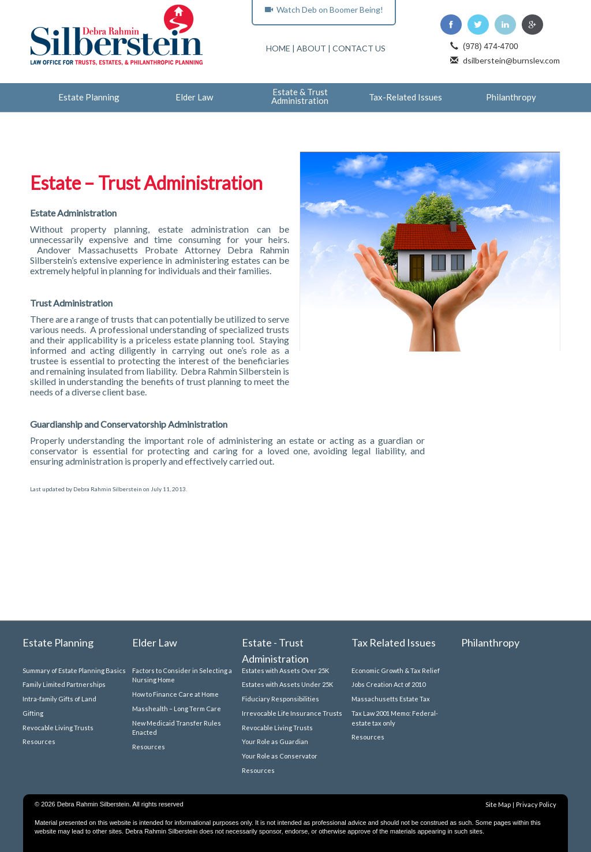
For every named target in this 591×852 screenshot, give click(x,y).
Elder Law (194, 97)
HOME (278, 48)
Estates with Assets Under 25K (287, 684)
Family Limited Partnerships (64, 684)
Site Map (498, 804)
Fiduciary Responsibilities (280, 698)
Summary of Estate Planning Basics (74, 670)
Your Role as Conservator (279, 756)
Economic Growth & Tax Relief (395, 670)
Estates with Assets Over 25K (285, 670)
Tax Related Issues (393, 642)
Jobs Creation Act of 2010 (388, 684)
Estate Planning (88, 97)
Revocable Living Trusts (58, 727)
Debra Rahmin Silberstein (107, 488)
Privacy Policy (536, 804)
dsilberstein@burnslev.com (511, 60)
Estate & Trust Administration (299, 97)
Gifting (33, 713)
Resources (39, 741)
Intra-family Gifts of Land (59, 698)
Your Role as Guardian (275, 741)
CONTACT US (359, 48)
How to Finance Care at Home (175, 694)
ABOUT (311, 48)
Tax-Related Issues (405, 97)
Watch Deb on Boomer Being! (324, 9)
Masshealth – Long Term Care (176, 708)
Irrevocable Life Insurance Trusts (292, 713)
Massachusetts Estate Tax (390, 698)
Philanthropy (511, 97)
